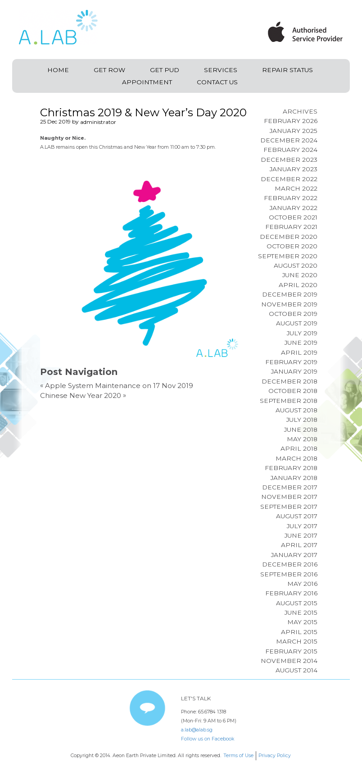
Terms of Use (238, 755)
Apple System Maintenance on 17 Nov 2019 (119, 385)
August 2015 (296, 603)
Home (58, 69)
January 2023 (293, 169)
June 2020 (299, 275)
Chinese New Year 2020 (80, 395)
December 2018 (289, 381)
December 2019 (289, 294)
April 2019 (299, 352)
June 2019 (301, 342)
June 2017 (301, 535)
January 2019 (294, 371)
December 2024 (288, 140)
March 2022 (296, 188)
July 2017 (302, 526)
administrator (98, 122)
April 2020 (298, 284)
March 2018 (296, 458)
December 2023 (289, 159)
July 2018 (301, 419)
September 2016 (288, 574)
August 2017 (296, 516)
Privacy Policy (274, 755)
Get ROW (109, 69)
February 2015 (291, 651)
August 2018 (296, 410)
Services (220, 69)
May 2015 (302, 622)
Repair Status (287, 69)
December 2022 (289, 179)
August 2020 (295, 265)
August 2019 (296, 323)
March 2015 (296, 641)
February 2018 (291, 467)
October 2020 (292, 246)
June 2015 (301, 612)
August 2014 (296, 670)
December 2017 (289, 487)
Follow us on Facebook (207, 739)
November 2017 (289, 496)
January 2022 (293, 207)
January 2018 (294, 477)
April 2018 (299, 448)
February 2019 (291, 361)
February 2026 (290, 120)
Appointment (147, 82)
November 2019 (289, 304)
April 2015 (299, 631)
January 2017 (294, 554)
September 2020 (287, 256)
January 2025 (293, 130)
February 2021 (291, 226)
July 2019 (302, 333)
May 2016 (302, 583)
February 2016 (291, 593)
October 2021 (293, 217)
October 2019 (293, 313)
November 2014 (289, 660)
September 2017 (288, 506)
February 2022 (290, 197)
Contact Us (217, 82)
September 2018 (288, 400)
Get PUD (164, 69)
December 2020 (288, 236)
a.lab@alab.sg (197, 730)
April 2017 (299, 544)
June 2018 (300, 429)
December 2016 (289, 564)
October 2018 (292, 390)
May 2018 (302, 439)
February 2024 (290, 149)
